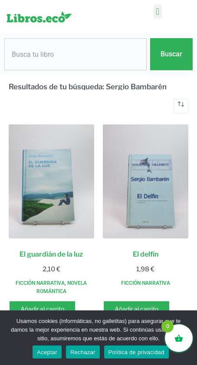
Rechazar (82, 352)
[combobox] (75, 54)
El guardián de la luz (51, 254)
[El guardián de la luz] (51, 181)
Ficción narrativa (40, 283)
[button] (158, 11)
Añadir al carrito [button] (42, 309)
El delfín (145, 254)
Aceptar (47, 352)
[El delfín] (145, 181)
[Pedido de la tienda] (181, 106)
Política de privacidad (136, 352)
